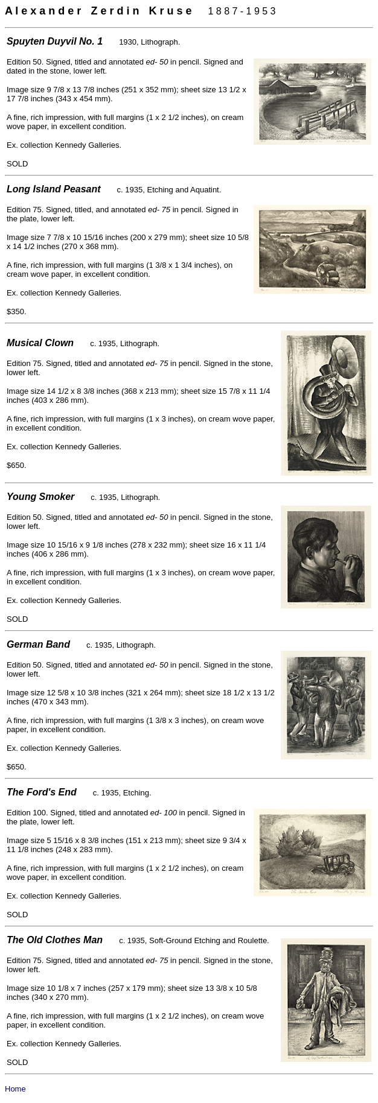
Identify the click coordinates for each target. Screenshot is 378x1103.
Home (15, 1088)
